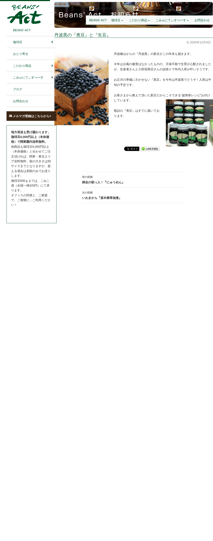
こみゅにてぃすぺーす (171, 20)
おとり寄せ (20, 54)
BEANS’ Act (98, 20)
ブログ (17, 89)
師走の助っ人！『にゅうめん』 (133, 179)
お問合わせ (202, 20)
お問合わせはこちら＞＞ (28, 213)
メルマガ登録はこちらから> (32, 116)
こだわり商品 (138, 20)
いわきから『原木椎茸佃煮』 (133, 195)
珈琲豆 (115, 20)
